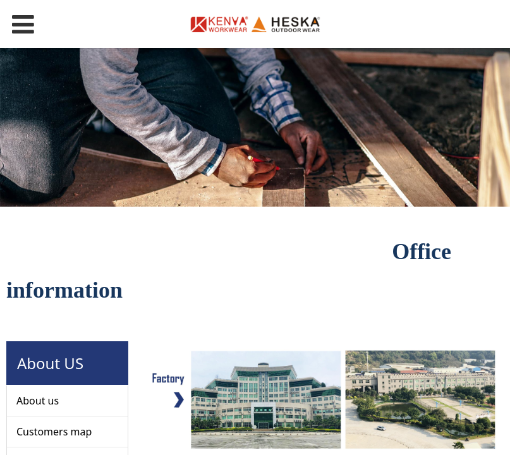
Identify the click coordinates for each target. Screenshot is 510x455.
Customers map (54, 432)
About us (37, 401)
